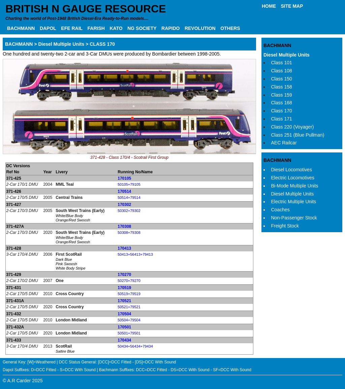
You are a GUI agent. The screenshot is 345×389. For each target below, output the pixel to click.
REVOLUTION (200, 28)
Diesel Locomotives (291, 169)
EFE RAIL (72, 28)
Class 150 (281, 78)
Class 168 (281, 102)
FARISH (96, 28)
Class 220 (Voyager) (292, 127)
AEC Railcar (284, 142)
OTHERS (230, 28)
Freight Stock (285, 225)
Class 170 (281, 110)
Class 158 (281, 87)
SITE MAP (292, 6)
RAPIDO (170, 28)
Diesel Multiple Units (286, 55)
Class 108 (281, 70)
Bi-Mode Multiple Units (294, 185)
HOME (269, 6)
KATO (115, 28)
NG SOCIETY (141, 28)
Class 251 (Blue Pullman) (297, 135)
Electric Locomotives (292, 177)
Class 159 (281, 95)
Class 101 (281, 62)
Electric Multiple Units (293, 201)
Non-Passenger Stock (294, 217)
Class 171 (281, 118)
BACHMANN (21, 28)
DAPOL (48, 28)
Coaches (280, 209)
